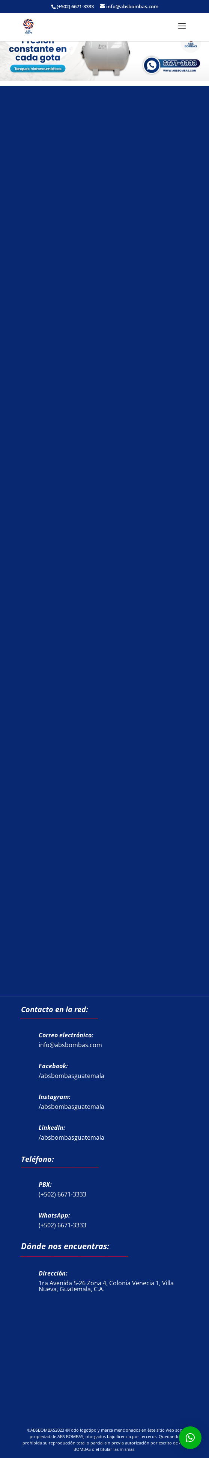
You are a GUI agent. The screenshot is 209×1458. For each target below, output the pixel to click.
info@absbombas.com (70, 1045)
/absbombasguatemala (71, 1076)
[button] (190, 1437)
